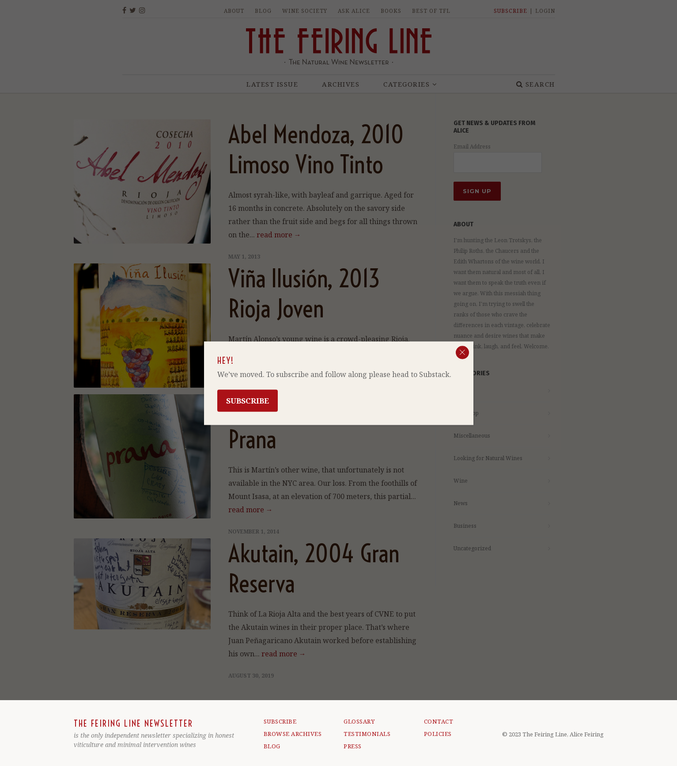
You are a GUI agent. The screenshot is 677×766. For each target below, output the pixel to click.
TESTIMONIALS (367, 734)
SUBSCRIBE (280, 721)
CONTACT (439, 721)
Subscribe (247, 400)
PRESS (353, 746)
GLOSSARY (359, 721)
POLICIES (438, 734)
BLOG (272, 746)
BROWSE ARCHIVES (293, 734)
